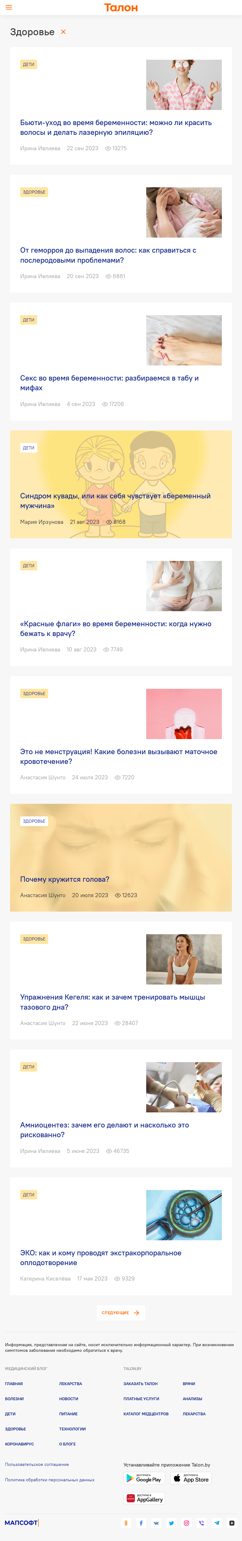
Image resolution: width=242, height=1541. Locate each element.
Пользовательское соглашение (37, 1464)
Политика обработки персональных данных (50, 1480)
